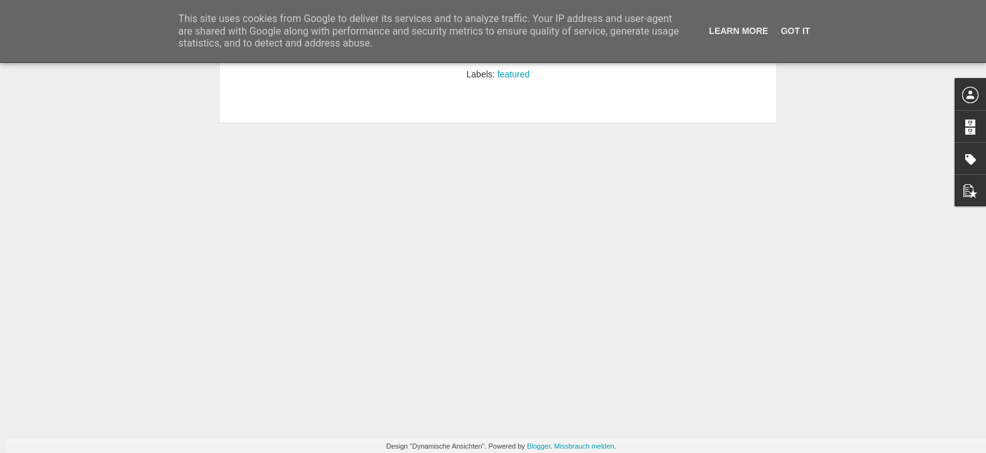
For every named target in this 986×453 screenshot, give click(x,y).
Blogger (538, 446)
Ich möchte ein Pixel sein (536, 223)
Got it (796, 31)
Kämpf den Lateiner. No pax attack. (244, 224)
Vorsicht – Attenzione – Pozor (388, 216)
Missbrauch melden (584, 446)
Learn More (738, 31)
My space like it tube (838, 216)
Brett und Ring (85, 223)
